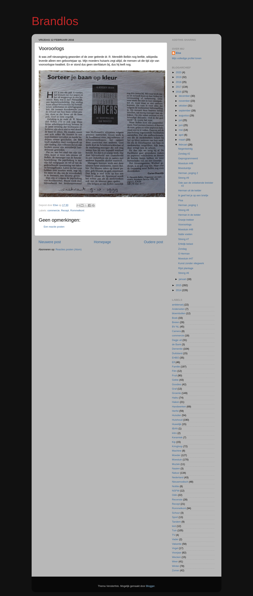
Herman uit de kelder (189, 190)
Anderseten (178, 309)
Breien (175, 322)
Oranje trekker (186, 219)
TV (173, 535)
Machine (176, 450)
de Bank (176, 344)
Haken (175, 402)
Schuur (176, 513)
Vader (175, 539)
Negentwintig (185, 148)
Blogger (150, 586)
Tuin (174, 530)
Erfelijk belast (185, 244)
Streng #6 (183, 273)
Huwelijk (176, 424)
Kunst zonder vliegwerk (191, 263)
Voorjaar (176, 552)
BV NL (175, 326)
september (185, 110)
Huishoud (177, 420)
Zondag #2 (184, 153)
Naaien (176, 468)
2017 (179, 86)
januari (183, 279)
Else (178, 53)
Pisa (180, 200)
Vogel (175, 548)
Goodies (176, 384)
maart (182, 139)
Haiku (175, 397)
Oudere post (153, 242)
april (181, 135)
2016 (179, 91)
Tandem (176, 521)
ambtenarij (178, 304)
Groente (176, 393)
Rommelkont (77, 210)
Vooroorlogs (184, 224)
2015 (179, 285)
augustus (184, 115)
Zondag (182, 249)
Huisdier (176, 415)
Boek (175, 318)
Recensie (177, 499)
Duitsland (177, 353)
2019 (179, 77)
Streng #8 (183, 210)
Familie (176, 366)
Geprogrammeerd (188, 158)
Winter (175, 566)
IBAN (175, 428)
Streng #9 (183, 178)
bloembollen (178, 313)
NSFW (175, 490)
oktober (183, 105)
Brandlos (55, 21)
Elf (173, 362)
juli (181, 120)
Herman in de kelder (189, 215)
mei (181, 130)
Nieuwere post (50, 242)
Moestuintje (184, 168)
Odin (174, 495)
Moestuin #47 (185, 258)
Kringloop (177, 446)
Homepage (102, 242)
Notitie (175, 486)
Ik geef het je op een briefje (193, 195)
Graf (174, 388)
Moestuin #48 (185, 229)
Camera (176, 331)
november (185, 101)
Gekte (175, 380)
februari (183, 144)
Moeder (176, 455)
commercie (53, 210)
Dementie (177, 348)
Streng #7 (183, 239)
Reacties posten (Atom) (69, 249)
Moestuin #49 (185, 163)
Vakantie (176, 544)
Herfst (175, 411)
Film (174, 371)
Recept (65, 210)
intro (174, 433)
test (174, 526)
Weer (175, 561)
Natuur (175, 473)
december (185, 96)
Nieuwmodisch (180, 481)
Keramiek (177, 437)
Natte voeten (185, 234)
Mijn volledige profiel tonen (186, 58)
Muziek (176, 464)
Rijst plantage (185, 268)
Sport (175, 517)
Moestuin (177, 459)
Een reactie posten (54, 226)
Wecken (176, 557)
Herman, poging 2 (188, 173)
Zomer (175, 570)
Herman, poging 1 (188, 205)
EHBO (175, 357)
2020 (179, 72)
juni (181, 125)
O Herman (184, 253)
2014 (179, 290)
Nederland (177, 477)
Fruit (174, 375)
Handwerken (179, 406)
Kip (174, 442)
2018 (179, 82)
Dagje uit (177, 340)
